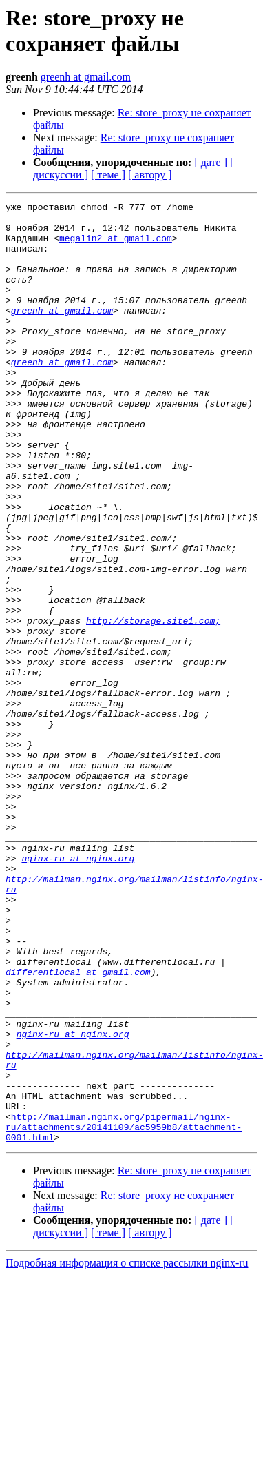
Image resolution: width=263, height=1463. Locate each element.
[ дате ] (210, 162)
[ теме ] (108, 175)
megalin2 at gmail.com (115, 246)
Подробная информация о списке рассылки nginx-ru (127, 1451)
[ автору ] (149, 175)
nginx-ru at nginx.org (77, 990)
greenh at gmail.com (86, 77)
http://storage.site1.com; (153, 705)
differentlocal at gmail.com (78, 1127)
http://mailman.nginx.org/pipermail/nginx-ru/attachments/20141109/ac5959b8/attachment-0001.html (124, 1312)
